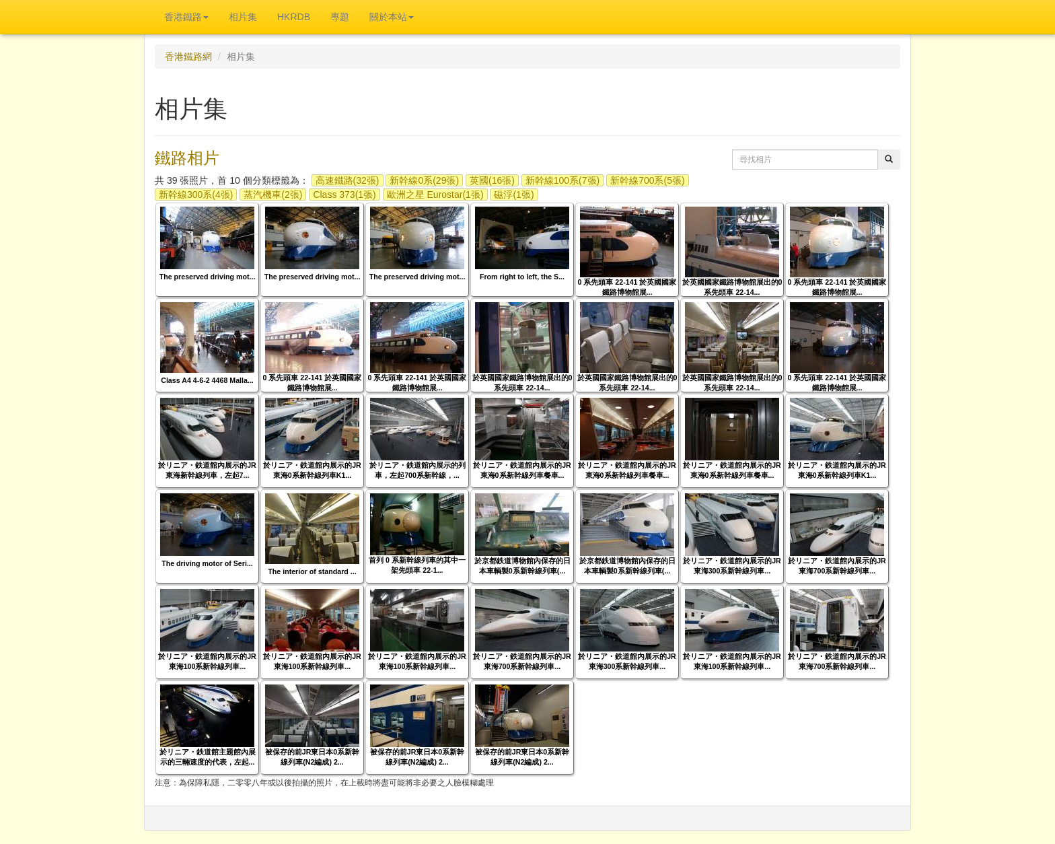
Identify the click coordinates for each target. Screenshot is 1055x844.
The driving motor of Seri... (207, 563)
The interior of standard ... (312, 571)
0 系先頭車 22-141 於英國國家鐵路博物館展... (627, 287)
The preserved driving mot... (207, 277)
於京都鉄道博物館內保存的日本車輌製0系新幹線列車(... (522, 566)
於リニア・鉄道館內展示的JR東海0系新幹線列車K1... (312, 470)
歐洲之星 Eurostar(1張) (435, 194)
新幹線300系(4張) (196, 194)
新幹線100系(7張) (562, 180)
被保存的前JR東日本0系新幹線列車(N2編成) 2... (312, 757)
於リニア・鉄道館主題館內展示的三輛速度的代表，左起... (207, 757)
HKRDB (293, 16)
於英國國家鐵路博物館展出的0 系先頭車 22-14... (732, 287)
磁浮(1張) (514, 194)
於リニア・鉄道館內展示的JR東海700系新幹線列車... (837, 566)
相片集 (243, 16)
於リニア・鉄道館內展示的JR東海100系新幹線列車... (207, 661)
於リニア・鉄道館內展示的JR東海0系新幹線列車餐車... (522, 470)
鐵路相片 (187, 158)
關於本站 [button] (391, 16)
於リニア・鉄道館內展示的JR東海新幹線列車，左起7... (207, 470)
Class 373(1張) (344, 194)
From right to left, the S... (522, 277)
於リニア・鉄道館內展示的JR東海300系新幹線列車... (732, 566)
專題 (339, 16)
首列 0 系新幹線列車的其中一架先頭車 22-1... (417, 565)
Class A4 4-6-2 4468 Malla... (207, 380)
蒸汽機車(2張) (273, 194)
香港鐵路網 (188, 56)
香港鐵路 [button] (186, 16)
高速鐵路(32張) (347, 180)
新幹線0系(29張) (424, 180)
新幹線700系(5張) (647, 180)
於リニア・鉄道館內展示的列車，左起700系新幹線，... (417, 470)
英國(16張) (492, 180)
